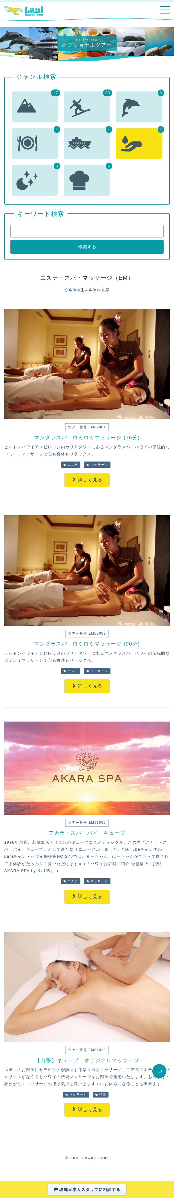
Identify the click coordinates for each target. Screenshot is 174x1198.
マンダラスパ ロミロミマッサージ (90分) (87, 644)
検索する (87, 246)
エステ (71, 464)
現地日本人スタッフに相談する (87, 1189)
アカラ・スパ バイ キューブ (87, 833)
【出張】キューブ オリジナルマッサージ (87, 1060)
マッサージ (97, 464)
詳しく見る (87, 479)
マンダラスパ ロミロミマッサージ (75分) (87, 437)
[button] (35, 106)
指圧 (100, 1094)
